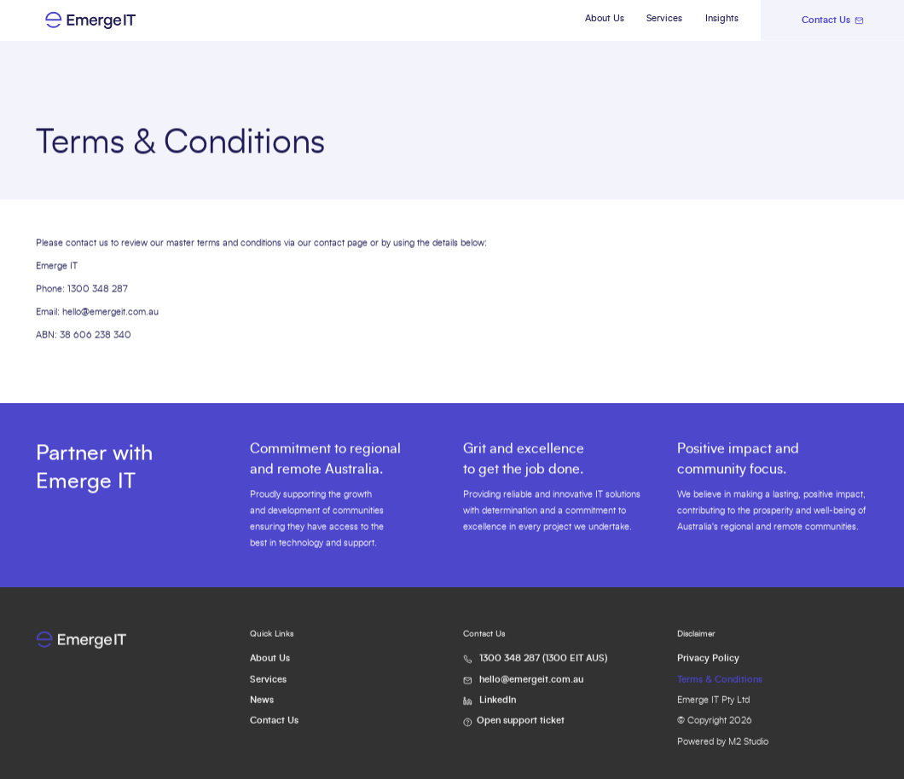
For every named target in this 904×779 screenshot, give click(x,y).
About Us (604, 18)
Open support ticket (521, 730)
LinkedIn (497, 710)
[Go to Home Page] (116, 20)
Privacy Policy (708, 668)
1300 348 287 (97, 289)
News (262, 710)
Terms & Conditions (719, 689)
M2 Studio (748, 751)
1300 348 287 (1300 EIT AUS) (543, 668)
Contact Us (274, 730)
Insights (722, 18)
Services (664, 18)
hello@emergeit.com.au (110, 312)
